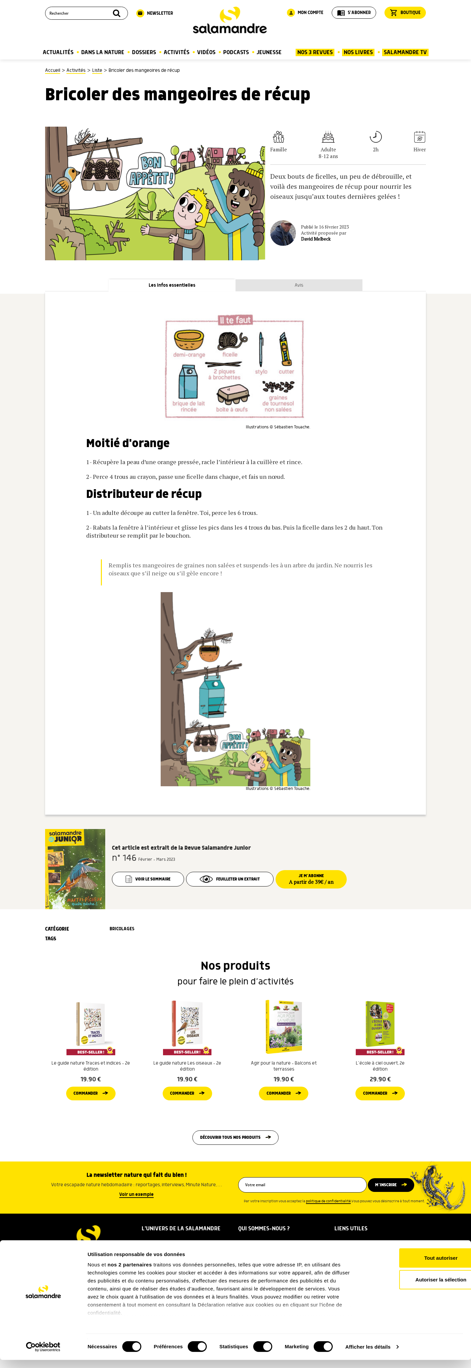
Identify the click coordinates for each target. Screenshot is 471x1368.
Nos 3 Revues (315, 52)
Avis (299, 286)
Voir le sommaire (149, 880)
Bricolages (122, 930)
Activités (176, 52)
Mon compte (305, 13)
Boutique (405, 13)
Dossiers (144, 52)
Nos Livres (358, 52)
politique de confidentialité (328, 1216)
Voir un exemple (136, 1209)
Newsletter (154, 13)
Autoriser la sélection (415, 1287)
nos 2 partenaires (130, 1272)
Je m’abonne (321, 880)
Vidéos (206, 52)
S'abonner (354, 13)
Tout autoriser (415, 1266)
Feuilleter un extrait (235, 880)
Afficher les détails (367, 1355)
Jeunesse (269, 52)
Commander (85, 1105)
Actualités (58, 52)
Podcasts (236, 52)
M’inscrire (390, 1199)
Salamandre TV (405, 52)
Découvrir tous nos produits (230, 1151)
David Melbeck (316, 239)
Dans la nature (102, 52)
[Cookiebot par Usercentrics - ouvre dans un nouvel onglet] (43, 1355)
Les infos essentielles (172, 286)
